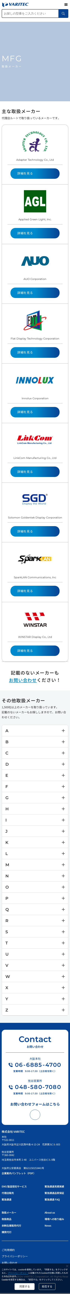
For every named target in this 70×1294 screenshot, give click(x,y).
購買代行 (7, 1233)
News (48, 1226)
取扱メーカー (9, 1213)
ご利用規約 (8, 1250)
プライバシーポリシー (18, 1272)
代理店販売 (8, 1194)
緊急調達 (7, 1200)
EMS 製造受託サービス (15, 1187)
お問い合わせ (23, 680)
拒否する (47, 1286)
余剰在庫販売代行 (12, 1226)
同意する (24, 1286)
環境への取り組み (55, 1220)
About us (50, 1213)
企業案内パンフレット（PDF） (20, 1174)
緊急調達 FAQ (53, 1200)
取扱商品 (7, 1220)
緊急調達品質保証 (55, 1194)
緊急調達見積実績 (55, 1187)
